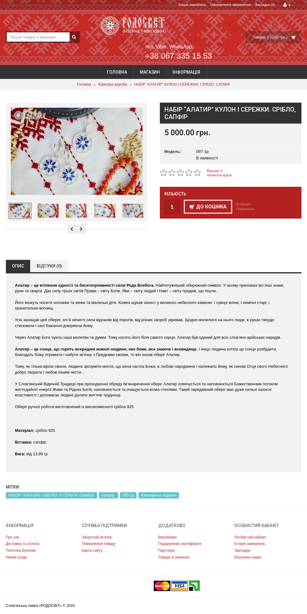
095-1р (128, 495)
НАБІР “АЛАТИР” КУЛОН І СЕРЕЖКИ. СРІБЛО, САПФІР (182, 85)
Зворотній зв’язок (96, 537)
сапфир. (108, 495)
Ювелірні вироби (112, 85)
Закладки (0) (265, 4)
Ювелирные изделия (159, 495)
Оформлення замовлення (230, 4)
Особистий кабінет (250, 537)
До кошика (208, 207)
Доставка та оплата (22, 544)
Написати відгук (219, 175)
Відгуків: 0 (215, 171)
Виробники (167, 537)
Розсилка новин (247, 557)
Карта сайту (92, 550)
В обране (243, 204)
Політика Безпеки (21, 550)
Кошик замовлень (192, 4)
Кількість (175, 193)
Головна (117, 72)
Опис (18, 266)
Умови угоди (16, 557)
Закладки (242, 550)
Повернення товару (98, 544)
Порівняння (245, 209)
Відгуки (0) (49, 266)
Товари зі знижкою (174, 557)
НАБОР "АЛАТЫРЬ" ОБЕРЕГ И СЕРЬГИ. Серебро (51, 495)
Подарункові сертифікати (179, 544)
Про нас (13, 537)
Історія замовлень (249, 544)
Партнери (166, 550)
